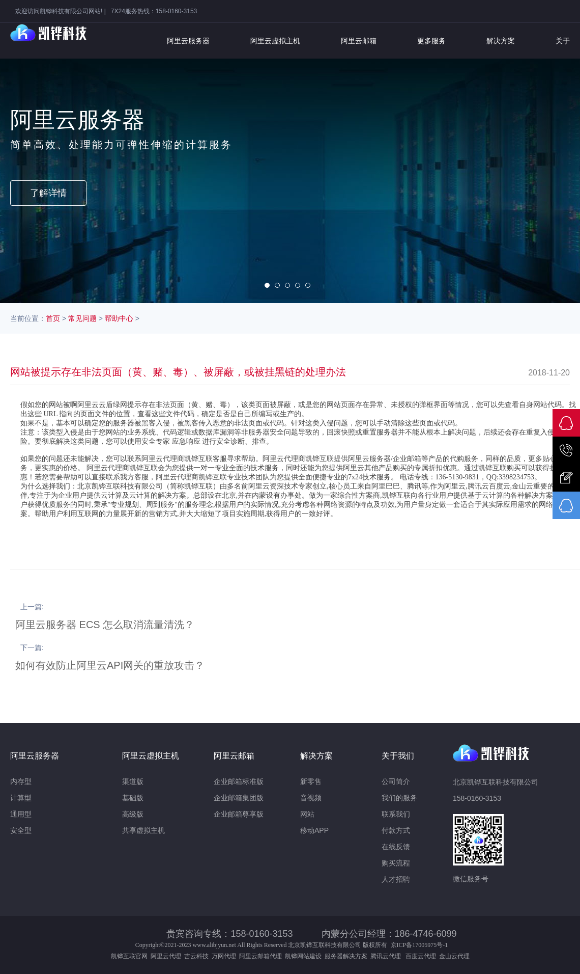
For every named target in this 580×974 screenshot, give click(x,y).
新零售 (311, 781)
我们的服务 (399, 798)
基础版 (132, 798)
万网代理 (224, 956)
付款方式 (396, 830)
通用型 (21, 814)
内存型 (21, 781)
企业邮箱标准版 (239, 781)
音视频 (311, 798)
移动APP (314, 830)
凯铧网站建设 (303, 956)
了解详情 (48, 193)
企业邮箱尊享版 (239, 814)
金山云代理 (454, 956)
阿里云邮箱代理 (260, 956)
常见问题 (82, 318)
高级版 (132, 814)
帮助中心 (119, 318)
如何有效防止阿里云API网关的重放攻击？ (110, 665)
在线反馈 (396, 847)
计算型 (21, 798)
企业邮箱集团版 (239, 798)
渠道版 (132, 781)
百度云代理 (422, 956)
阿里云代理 (166, 956)
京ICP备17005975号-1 (419, 945)
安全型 (21, 830)
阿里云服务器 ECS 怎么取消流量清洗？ (104, 624)
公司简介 (396, 781)
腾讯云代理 (387, 956)
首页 (53, 318)
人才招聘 (396, 879)
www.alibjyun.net (214, 945)
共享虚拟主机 (143, 830)
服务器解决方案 (347, 956)
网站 (307, 814)
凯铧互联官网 (129, 956)
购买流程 (396, 863)
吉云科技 (196, 956)
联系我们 (396, 814)
